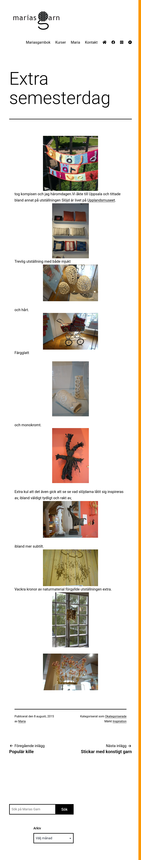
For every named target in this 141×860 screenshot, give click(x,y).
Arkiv (37, 828)
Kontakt (91, 42)
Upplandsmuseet (101, 200)
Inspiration (119, 721)
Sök (64, 809)
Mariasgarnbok (38, 42)
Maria (75, 42)
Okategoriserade (115, 716)
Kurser (60, 42)
